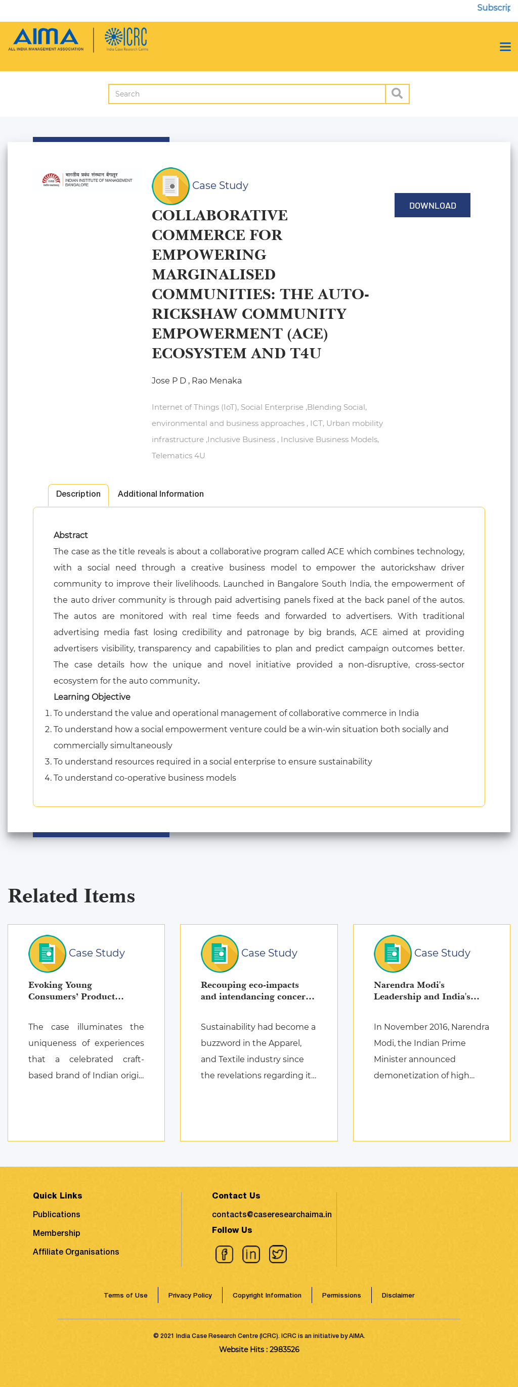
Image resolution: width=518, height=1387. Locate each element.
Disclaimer (398, 1296)
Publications (56, 1216)
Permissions (341, 1296)
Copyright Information (267, 1296)
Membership (56, 1234)
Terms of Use (126, 1296)
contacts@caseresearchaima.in (272, 1216)
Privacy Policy (190, 1296)
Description (78, 495)
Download (432, 205)
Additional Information (161, 495)
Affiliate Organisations (76, 1253)
